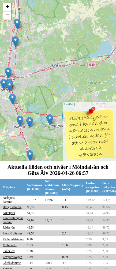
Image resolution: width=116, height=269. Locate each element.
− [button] (7, 16)
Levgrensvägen (12, 257)
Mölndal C (10, 245)
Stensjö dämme (13, 233)
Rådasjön (9, 227)
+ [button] (7, 7)
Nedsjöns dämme (9, 200)
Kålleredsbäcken (13, 239)
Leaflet (68, 104)
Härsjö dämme (12, 207)
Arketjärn (9, 213)
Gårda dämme (12, 263)
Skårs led (8, 251)
